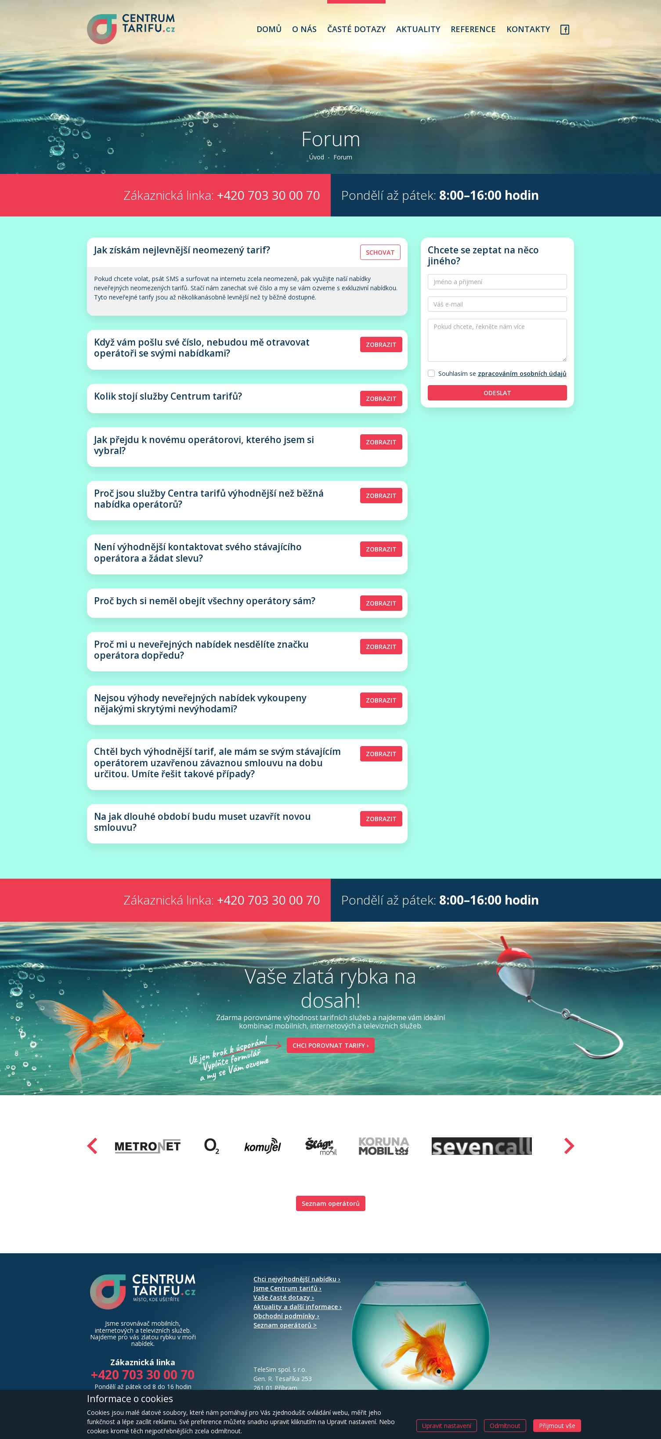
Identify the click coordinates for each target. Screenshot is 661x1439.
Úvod (316, 157)
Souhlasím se (457, 373)
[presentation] (92, 1145)
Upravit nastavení (446, 1425)
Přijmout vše (557, 1425)
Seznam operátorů (331, 1203)
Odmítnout (505, 1425)
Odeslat (497, 393)
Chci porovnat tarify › (328, 1045)
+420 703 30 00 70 (268, 195)
